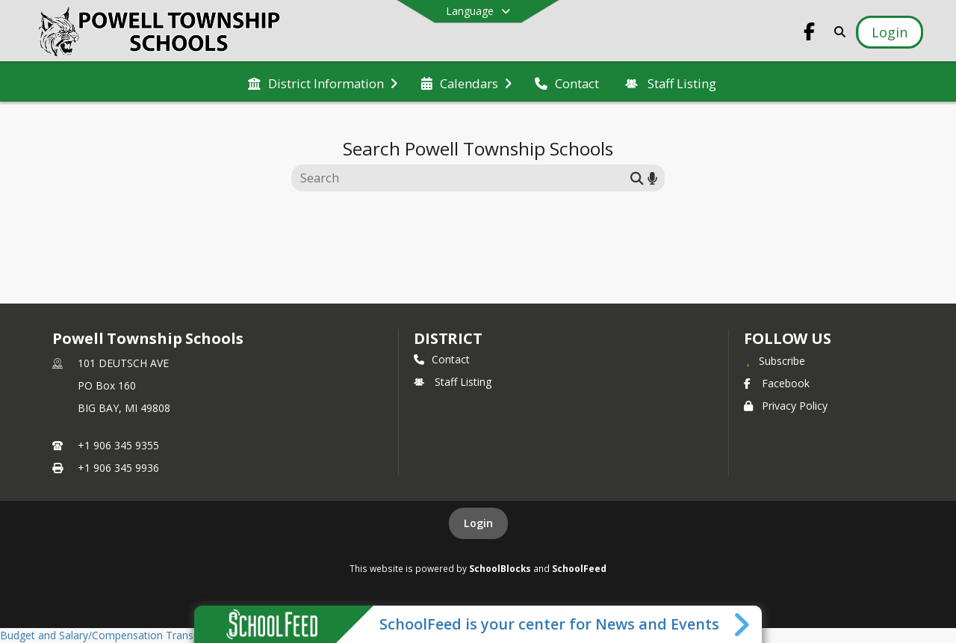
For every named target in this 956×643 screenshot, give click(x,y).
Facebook (777, 383)
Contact (442, 359)
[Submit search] (637, 177)
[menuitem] (322, 82)
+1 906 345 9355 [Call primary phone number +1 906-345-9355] (118, 445)
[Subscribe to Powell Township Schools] (774, 360)
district (448, 338)
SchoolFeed (579, 568)
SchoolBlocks (500, 568)
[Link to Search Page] (836, 32)
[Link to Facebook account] (809, 34)
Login (478, 523)
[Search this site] (463, 178)
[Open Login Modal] (889, 32)
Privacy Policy (786, 406)
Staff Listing (452, 382)
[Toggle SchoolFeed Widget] (742, 624)
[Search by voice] (652, 177)
